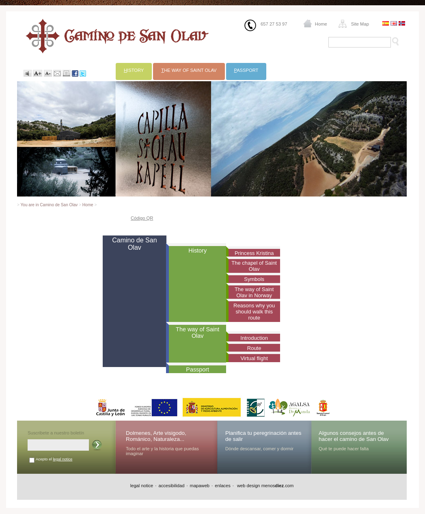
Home (321, 24)
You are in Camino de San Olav (49, 205)
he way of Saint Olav (188, 70)
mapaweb (200, 485)
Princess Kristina (254, 253)
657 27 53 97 (274, 24)
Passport (197, 369)
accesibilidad (171, 485)
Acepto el (54, 459)
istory (134, 70)
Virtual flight (254, 358)
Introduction (254, 338)
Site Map (360, 24)
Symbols (254, 279)
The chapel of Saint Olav (254, 266)
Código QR (142, 218)
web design (248, 485)
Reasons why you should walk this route (254, 311)
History (197, 250)
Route (254, 348)
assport (246, 70)
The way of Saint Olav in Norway (254, 292)
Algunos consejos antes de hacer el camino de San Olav (354, 436)
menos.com (277, 485)
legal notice (62, 459)
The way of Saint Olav (197, 332)
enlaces (223, 485)
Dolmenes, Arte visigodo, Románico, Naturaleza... (156, 436)
